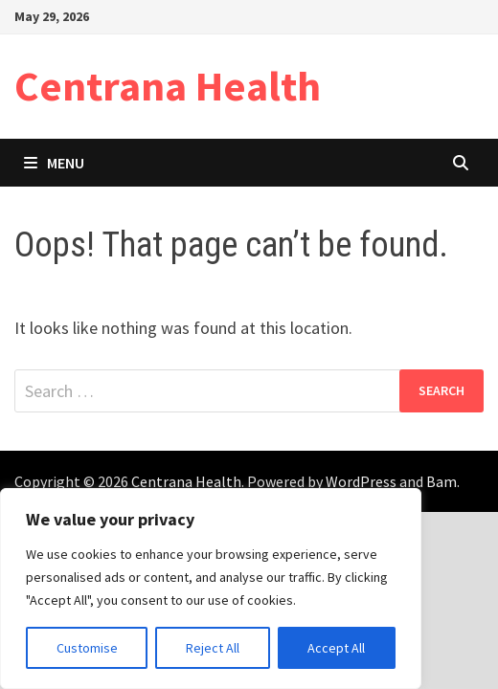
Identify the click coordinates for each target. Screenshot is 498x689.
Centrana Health (167, 85)
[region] (210, 588)
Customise (87, 647)
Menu (54, 162)
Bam (441, 481)
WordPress (361, 481)
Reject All (212, 647)
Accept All (336, 647)
